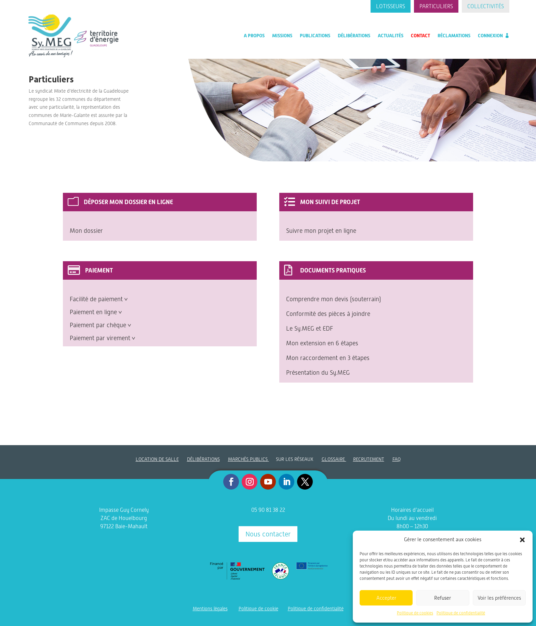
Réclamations (454, 35)
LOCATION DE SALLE (157, 459)
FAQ (396, 459)
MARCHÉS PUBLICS (248, 459)
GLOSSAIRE (334, 459)
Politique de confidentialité (461, 613)
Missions (282, 35)
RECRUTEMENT (368, 459)
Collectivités (485, 6)
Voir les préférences (499, 598)
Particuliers (436, 6)
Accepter (386, 598)
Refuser (442, 598)
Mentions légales (210, 608)
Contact (420, 35)
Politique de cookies (415, 613)
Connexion (490, 35)
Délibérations (354, 35)
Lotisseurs (390, 6)
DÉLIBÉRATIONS (203, 459)
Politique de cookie (258, 608)
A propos (254, 35)
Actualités (390, 35)
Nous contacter (268, 534)
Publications (315, 35)
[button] (522, 539)
